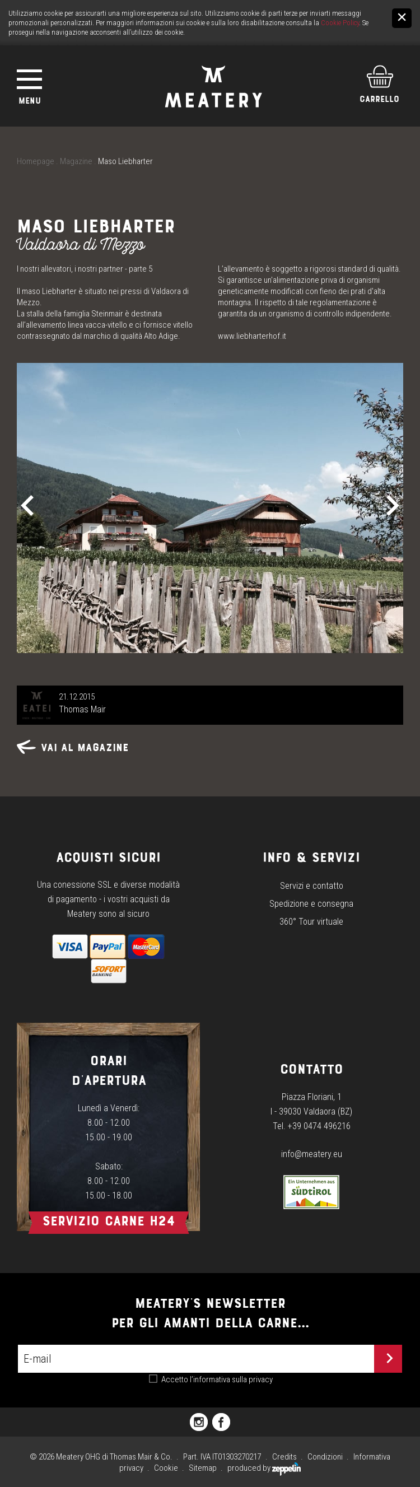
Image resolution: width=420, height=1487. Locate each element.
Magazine (76, 161)
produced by (264, 1468)
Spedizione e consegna (311, 903)
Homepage (35, 161)
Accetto (217, 1379)
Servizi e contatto (311, 885)
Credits (284, 1457)
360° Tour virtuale (311, 921)
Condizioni (325, 1457)
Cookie (166, 1468)
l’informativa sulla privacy (231, 1379)
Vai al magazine (73, 747)
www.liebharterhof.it (252, 336)
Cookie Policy (340, 22)
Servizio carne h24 (109, 1221)
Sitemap (203, 1468)
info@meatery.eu (311, 1154)
